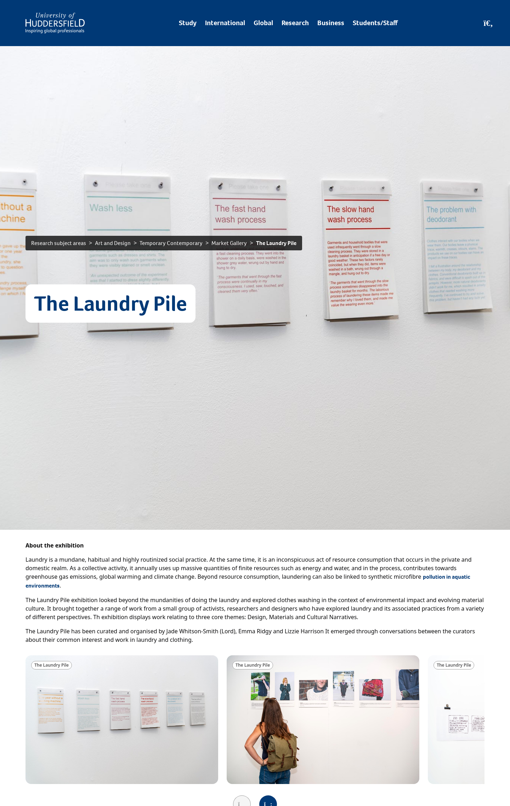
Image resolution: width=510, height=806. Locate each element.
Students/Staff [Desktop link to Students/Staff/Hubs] (375, 23)
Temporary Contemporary (171, 243)
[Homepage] (55, 23)
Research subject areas (58, 243)
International (225, 23)
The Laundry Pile (276, 243)
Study (188, 23)
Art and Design (113, 243)
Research (295, 23)
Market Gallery (229, 243)
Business (330, 23)
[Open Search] (488, 23)
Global (263, 23)
